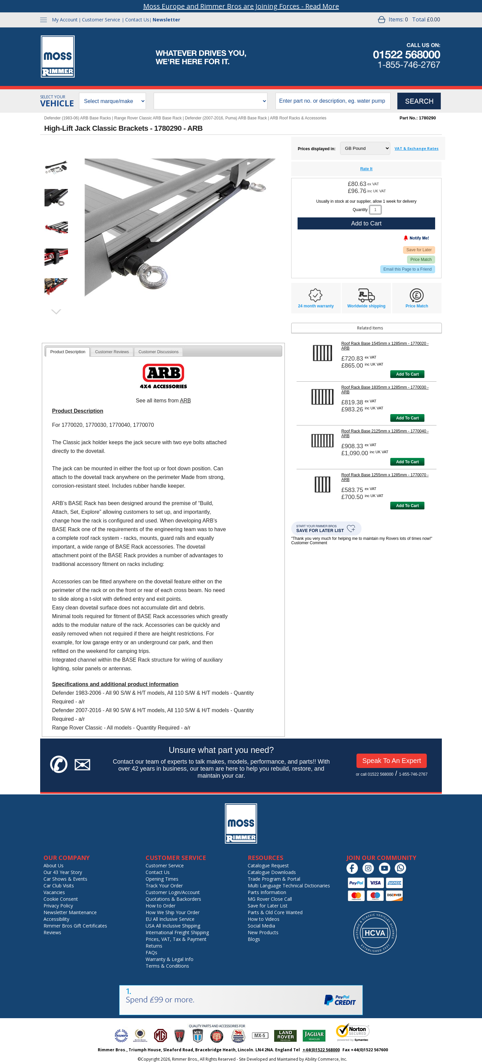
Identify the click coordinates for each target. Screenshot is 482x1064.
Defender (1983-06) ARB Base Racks (77, 118)
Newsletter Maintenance (70, 912)
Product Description (67, 352)
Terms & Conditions (167, 966)
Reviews (52, 932)
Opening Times (162, 879)
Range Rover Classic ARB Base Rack (147, 118)
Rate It (366, 169)
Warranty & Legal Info (169, 959)
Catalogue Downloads (272, 872)
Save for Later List (268, 905)
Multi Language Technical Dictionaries (289, 885)
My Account (65, 19)
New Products (263, 932)
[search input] (333, 101)
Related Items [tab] (338, 328)
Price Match (420, 259)
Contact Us (137, 19)
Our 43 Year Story (63, 872)
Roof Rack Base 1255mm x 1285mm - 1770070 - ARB (385, 477)
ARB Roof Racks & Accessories (298, 118)
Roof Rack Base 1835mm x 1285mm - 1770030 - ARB (385, 389)
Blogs (254, 939)
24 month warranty (316, 306)
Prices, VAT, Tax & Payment (176, 939)
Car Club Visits (59, 885)
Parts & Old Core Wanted (275, 912)
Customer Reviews (112, 352)
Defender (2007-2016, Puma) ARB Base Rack (226, 118)
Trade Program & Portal (274, 879)
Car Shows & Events (65, 879)
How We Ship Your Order (172, 912)
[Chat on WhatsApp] (402, 872)
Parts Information (267, 892)
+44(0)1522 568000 (321, 1050)
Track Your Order (164, 885)
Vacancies (54, 892)
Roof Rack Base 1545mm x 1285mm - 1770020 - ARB (385, 346)
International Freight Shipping (177, 932)
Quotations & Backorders (173, 899)
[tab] (68, 352)
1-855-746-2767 (413, 774)
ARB (185, 400)
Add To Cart (407, 374)
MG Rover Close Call (270, 899)
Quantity (360, 209)
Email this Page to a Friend (408, 269)
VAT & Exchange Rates (416, 148)
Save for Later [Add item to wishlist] (418, 250)
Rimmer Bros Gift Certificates (75, 926)
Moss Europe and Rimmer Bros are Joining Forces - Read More (241, 6)
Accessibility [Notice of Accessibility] (56, 919)
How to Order (160, 905)
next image (56, 312)
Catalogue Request (268, 865)
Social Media (261, 926)
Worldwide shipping (366, 306)
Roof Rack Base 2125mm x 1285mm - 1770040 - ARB (385, 433)
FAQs (151, 952)
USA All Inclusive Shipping (173, 926)
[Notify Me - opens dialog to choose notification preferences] (402, 239)
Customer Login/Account (173, 892)
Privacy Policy (58, 905)
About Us (54, 865)
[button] (56, 168)
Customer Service (101, 19)
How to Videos (263, 919)
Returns (154, 946)
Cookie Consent (61, 899)
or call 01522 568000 (374, 774)
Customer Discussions (158, 352)
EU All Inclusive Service (170, 919)
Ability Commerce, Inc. (326, 1059)
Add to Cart (366, 223)
